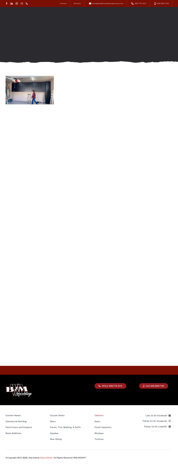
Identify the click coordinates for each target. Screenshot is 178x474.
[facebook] (7, 3)
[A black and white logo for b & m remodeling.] (19, 384)
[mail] (22, 3)
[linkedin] (12, 3)
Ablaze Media (46, 458)
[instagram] (17, 3)
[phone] (27, 3)
